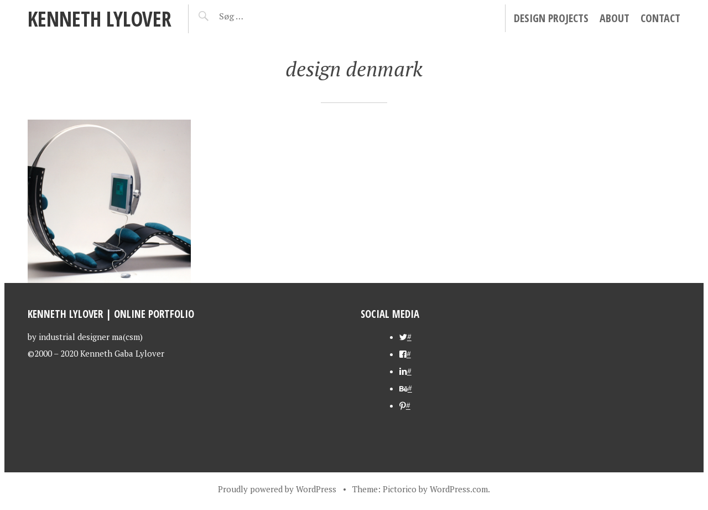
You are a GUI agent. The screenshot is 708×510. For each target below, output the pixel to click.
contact (660, 18)
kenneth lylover (99, 18)
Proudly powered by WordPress (277, 488)
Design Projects (551, 18)
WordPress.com (459, 488)
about (614, 18)
